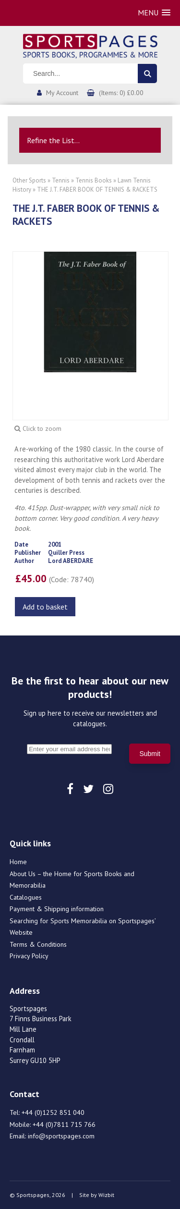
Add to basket (45, 606)
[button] (154, 13)
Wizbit (106, 1194)
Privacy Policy (29, 956)
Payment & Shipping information (57, 908)
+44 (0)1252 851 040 (53, 1112)
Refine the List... (53, 140)
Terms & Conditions (38, 944)
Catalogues (26, 897)
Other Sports (29, 180)
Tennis (61, 180)
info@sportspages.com (61, 1136)
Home (18, 861)
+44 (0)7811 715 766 (64, 1124)
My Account (62, 92)
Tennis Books (93, 180)
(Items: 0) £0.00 (121, 92)
